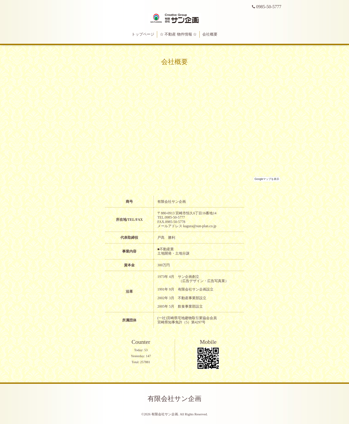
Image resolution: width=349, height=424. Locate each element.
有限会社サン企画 (174, 398)
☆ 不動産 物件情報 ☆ (178, 34)
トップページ (143, 34)
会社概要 (209, 34)
